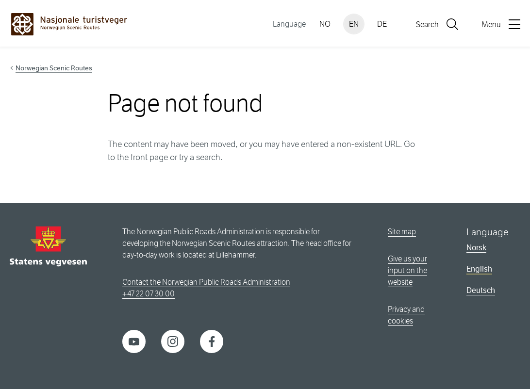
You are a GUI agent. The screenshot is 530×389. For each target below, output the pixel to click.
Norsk (476, 247)
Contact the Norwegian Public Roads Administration (206, 282)
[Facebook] (211, 340)
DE (382, 24)
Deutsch (480, 290)
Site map (402, 231)
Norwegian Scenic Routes (54, 68)
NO (325, 24)
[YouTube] (134, 340)
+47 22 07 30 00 (148, 293)
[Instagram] (172, 340)
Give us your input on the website (407, 270)
